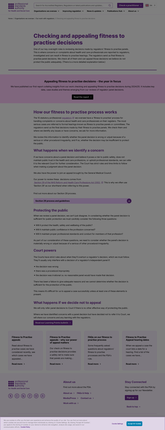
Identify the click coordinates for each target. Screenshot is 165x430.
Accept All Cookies (134, 425)
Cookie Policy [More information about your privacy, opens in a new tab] (25, 428)
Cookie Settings (117, 425)
